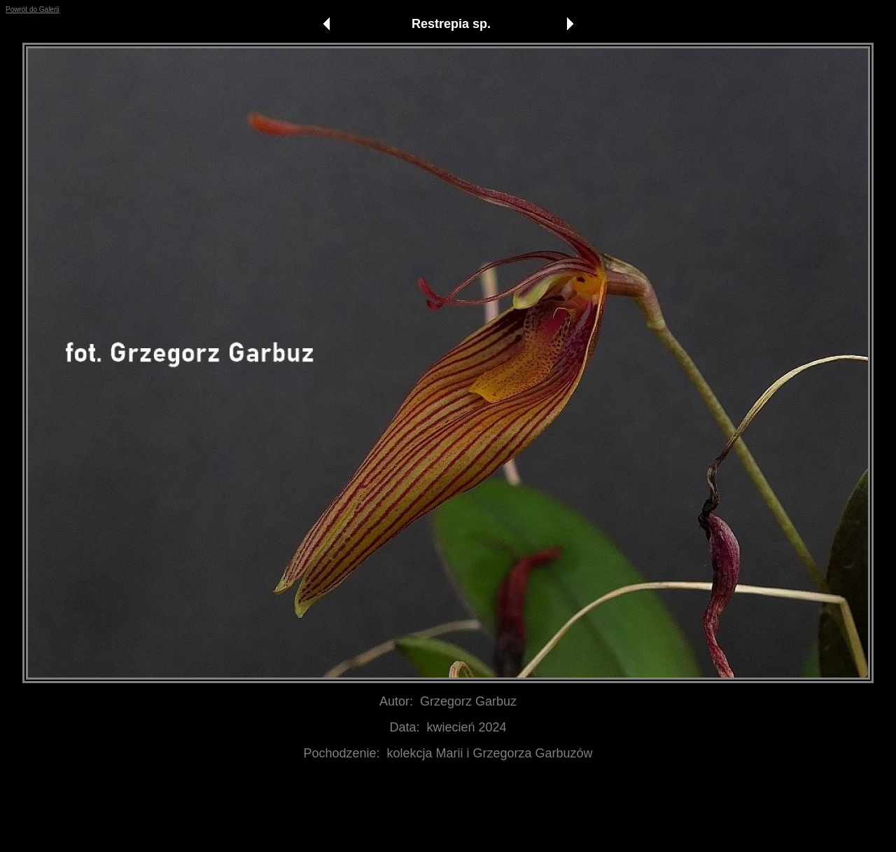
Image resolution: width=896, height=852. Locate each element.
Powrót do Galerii (32, 9)
